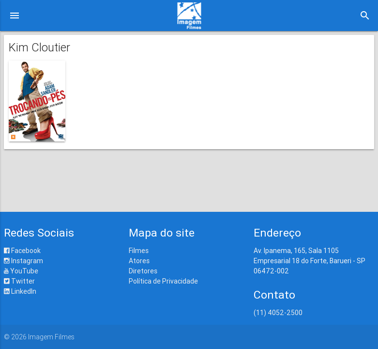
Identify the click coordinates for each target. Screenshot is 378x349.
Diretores (143, 271)
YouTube (21, 271)
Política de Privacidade (163, 281)
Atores (139, 260)
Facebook (22, 250)
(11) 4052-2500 (278, 312)
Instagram (23, 260)
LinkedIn (20, 291)
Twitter (19, 281)
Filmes (139, 250)
